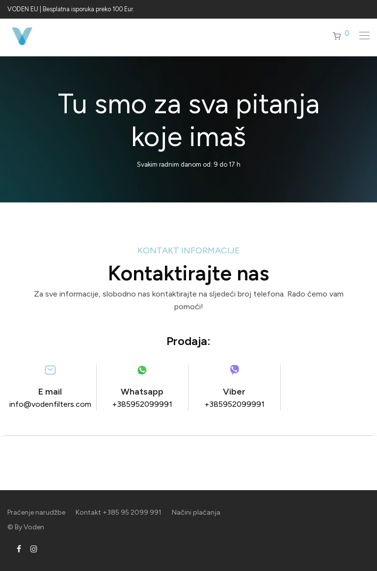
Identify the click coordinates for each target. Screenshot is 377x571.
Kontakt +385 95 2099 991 (119, 512)
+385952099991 (142, 404)
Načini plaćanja (196, 512)
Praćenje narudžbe (36, 512)
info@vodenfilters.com (50, 404)
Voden (34, 527)
